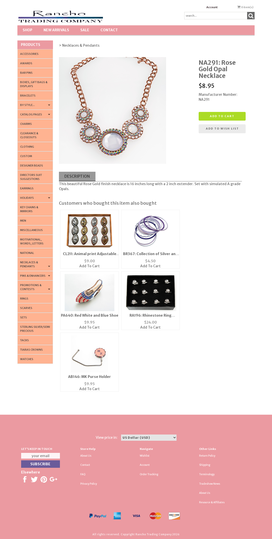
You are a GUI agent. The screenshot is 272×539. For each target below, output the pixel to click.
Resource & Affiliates (212, 502)
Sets (23, 317)
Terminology (207, 474)
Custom (26, 156)
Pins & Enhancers (32, 275)
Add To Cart (89, 266)
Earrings (27, 188)
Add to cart (222, 116)
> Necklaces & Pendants (79, 45)
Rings (24, 298)
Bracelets (28, 95)
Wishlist (144, 455)
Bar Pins (26, 72)
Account (212, 7)
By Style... (27, 105)
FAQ (83, 474)
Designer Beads (31, 165)
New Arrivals (56, 30)
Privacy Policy (88, 483)
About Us (85, 455)
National (27, 253)
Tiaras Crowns (31, 349)
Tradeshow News (209, 483)
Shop (27, 30)
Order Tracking (149, 474)
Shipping (204, 465)
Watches (26, 359)
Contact (109, 30)
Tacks (24, 340)
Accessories (29, 54)
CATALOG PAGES (31, 114)
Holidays (27, 198)
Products (30, 44)
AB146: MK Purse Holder (89, 376)
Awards (26, 63)
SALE (84, 30)
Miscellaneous (31, 230)
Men (23, 220)
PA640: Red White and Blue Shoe (89, 315)
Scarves (26, 308)
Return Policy (207, 455)
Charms (26, 124)
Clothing (27, 146)
